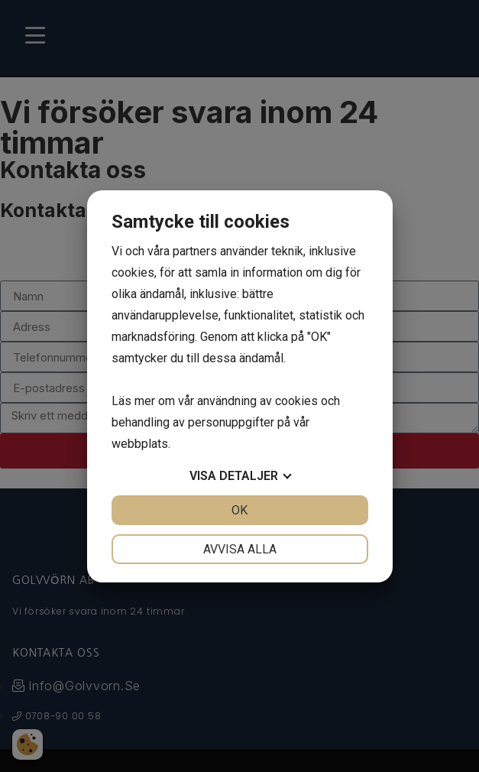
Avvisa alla (240, 549)
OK (239, 510)
